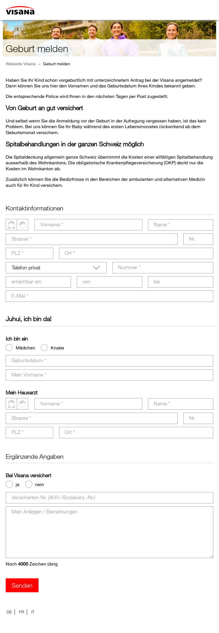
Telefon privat (26, 267)
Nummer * (129, 267)
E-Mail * (19, 295)
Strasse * (21, 238)
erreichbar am (26, 281)
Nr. (192, 238)
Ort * (70, 253)
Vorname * (51, 224)
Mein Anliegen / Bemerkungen (44, 511)
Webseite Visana (21, 63)
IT (33, 611)
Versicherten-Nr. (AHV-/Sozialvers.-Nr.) (53, 497)
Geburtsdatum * (28, 360)
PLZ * (17, 253)
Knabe (57, 347)
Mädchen (25, 347)
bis (157, 281)
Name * (162, 224)
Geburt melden (56, 63)
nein (39, 484)
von (86, 281)
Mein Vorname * (28, 374)
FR (21, 611)
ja (17, 484)
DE (9, 611)
